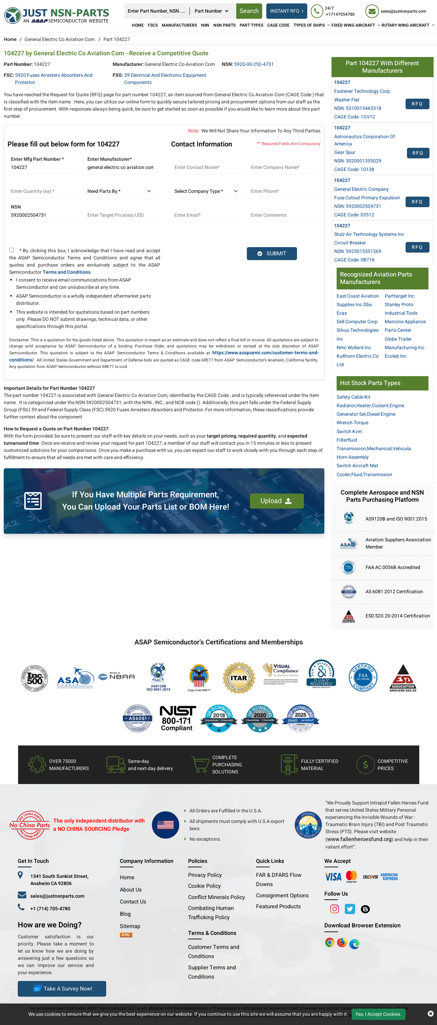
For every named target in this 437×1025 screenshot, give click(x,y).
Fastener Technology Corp (362, 91)
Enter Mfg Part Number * (37, 159)
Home (138, 25)
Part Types (251, 25)
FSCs (153, 25)
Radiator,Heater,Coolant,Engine (370, 405)
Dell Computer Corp (357, 321)
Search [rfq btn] (249, 11)
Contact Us (133, 902)
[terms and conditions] (11, 250)
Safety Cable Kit (353, 397)
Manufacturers (179, 25)
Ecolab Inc (396, 356)
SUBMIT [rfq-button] (271, 254)
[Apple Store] (330, 942)
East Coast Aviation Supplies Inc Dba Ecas (358, 305)
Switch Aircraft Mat (357, 465)
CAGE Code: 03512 (354, 214)
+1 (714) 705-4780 (50, 908)
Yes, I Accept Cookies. (378, 1014)
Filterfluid (347, 440)
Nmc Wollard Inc (354, 347)
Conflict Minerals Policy (216, 897)
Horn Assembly (353, 457)
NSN (16, 207)
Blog (125, 914)
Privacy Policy (205, 875)
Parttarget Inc (399, 296)
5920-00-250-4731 (254, 64)
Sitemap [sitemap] (133, 926)
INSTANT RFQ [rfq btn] (287, 11)
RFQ (417, 104)
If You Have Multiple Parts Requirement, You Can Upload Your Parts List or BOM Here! (145, 501)
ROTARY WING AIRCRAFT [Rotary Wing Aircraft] (405, 25)
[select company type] (207, 191)
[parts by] (120, 191)
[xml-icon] (126, 935)
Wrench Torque (352, 422)
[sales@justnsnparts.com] (395, 11)
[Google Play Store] (343, 942)
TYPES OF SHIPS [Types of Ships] (309, 25)
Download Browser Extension (362, 925)
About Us (131, 890)
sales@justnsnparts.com (57, 896)
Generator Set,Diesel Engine (366, 414)
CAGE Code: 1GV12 (354, 116)
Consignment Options (282, 896)
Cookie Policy (204, 886)
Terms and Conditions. (67, 272)
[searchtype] (211, 11)
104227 (342, 82)
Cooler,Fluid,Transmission (364, 474)
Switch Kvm (349, 431)
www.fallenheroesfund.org (359, 839)
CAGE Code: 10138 (354, 169)
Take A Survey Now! (62, 989)
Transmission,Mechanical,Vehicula (374, 448)
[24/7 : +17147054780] (334, 11)
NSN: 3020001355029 (357, 161)
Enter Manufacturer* (109, 159)
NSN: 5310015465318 (357, 108)
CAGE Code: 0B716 (354, 260)
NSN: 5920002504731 (357, 206)
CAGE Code (278, 25)
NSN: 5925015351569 (357, 251)
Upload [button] (276, 501)
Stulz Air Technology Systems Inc (369, 234)
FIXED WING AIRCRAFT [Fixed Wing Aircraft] (353, 25)
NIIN (205, 25)
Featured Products (278, 906)
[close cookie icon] (431, 1014)
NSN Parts (224, 25)
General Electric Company (361, 189)
